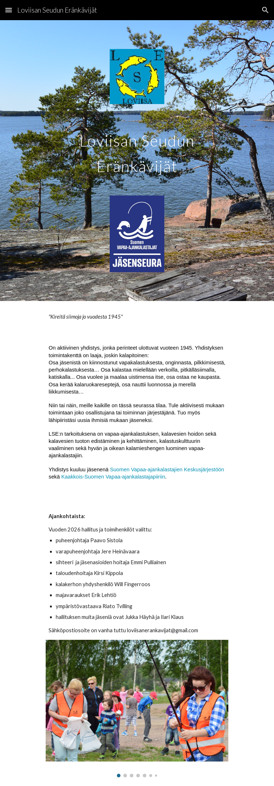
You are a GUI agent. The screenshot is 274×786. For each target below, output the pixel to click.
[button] (8, 10)
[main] (137, 149)
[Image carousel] (137, 708)
